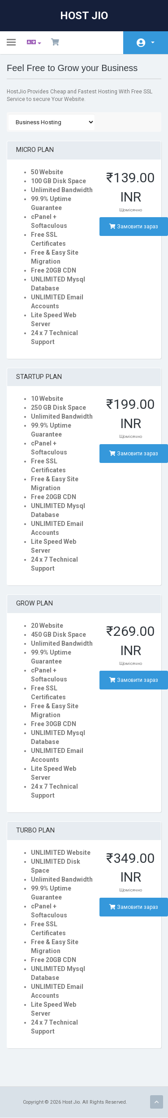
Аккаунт (153, 42)
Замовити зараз (133, 226)
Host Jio (84, 15)
